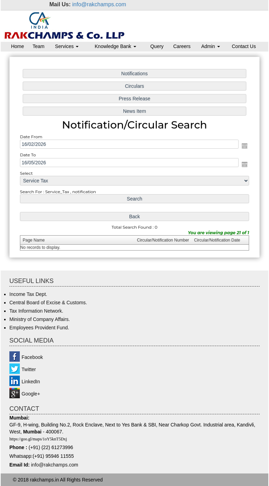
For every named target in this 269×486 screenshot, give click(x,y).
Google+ (31, 394)
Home (17, 46)
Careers (181, 46)
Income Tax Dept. (28, 294)
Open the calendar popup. (242, 146)
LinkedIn (31, 381)
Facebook (32, 357)
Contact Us (244, 46)
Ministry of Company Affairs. (39, 319)
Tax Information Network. (36, 311)
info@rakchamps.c (51, 465)
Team (38, 46)
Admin (210, 46)
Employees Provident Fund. (39, 327)
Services (67, 46)
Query (156, 46)
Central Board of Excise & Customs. (48, 302)
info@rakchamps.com (99, 4)
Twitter (29, 369)
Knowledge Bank (115, 46)
